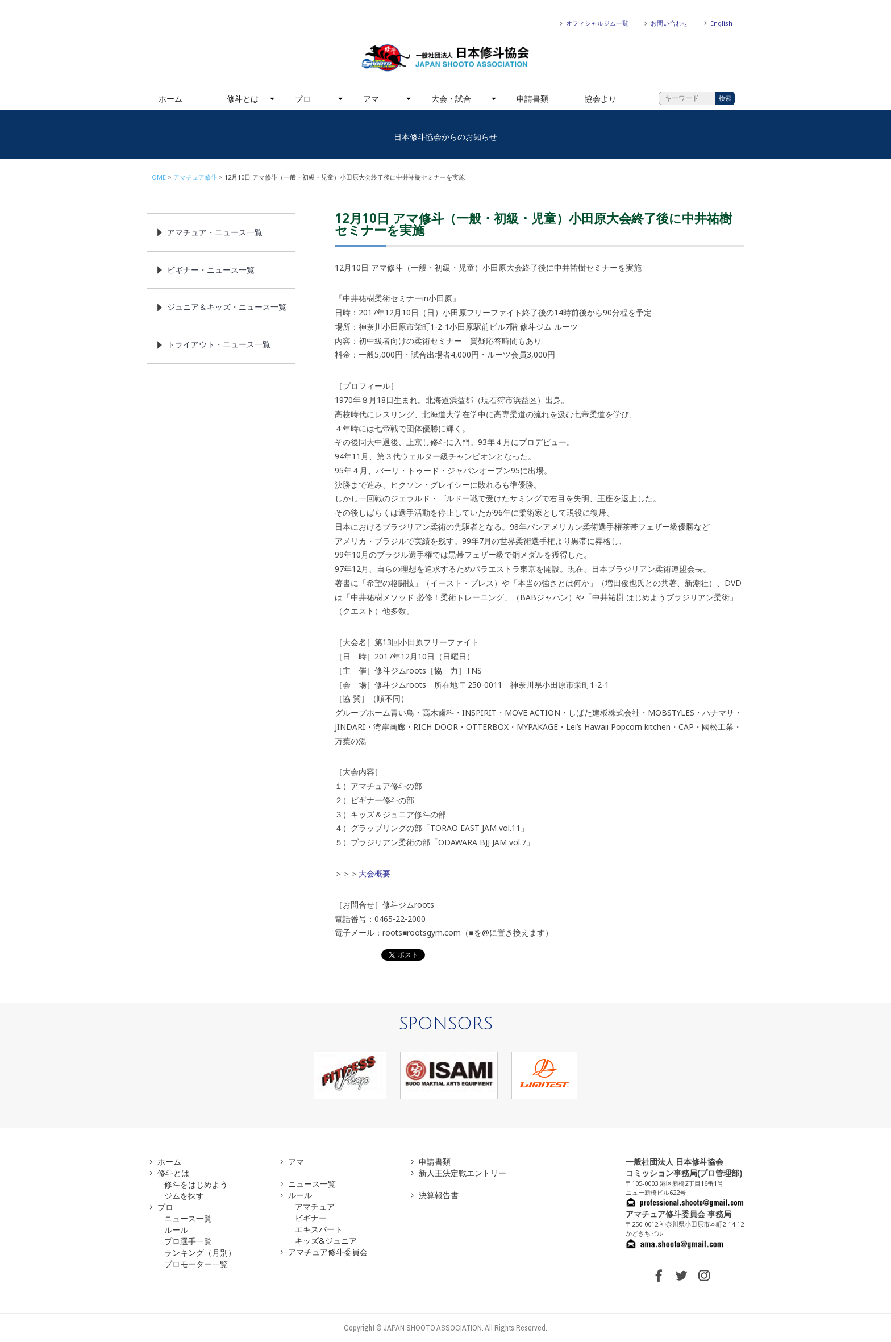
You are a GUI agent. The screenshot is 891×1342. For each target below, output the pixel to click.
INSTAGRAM (704, 1275)
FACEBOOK (658, 1275)
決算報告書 (439, 1195)
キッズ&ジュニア (326, 1240)
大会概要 (374, 873)
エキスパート (319, 1229)
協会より (601, 98)
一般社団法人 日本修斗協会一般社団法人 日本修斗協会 (445, 58)
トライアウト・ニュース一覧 (218, 344)
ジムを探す (184, 1195)
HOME (156, 177)
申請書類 (532, 98)
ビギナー (311, 1217)
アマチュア (315, 1206)
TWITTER (681, 1275)
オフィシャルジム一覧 (597, 23)
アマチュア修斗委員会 (328, 1252)
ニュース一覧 (188, 1218)
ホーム (170, 98)
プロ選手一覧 (188, 1241)
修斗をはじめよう (196, 1184)
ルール (176, 1229)
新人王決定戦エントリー (462, 1173)
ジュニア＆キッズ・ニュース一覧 (226, 306)
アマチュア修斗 (195, 177)
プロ (303, 98)
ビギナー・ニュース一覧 (211, 269)
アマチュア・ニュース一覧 (215, 232)
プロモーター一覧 (196, 1263)
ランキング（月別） (200, 1252)
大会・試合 (451, 98)
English (721, 23)
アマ (371, 98)
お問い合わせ (669, 23)
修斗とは (243, 98)
